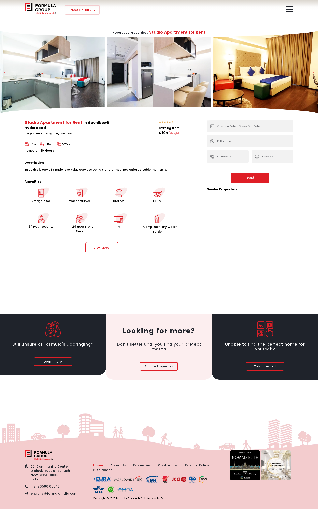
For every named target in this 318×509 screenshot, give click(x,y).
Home (98, 465)
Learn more (53, 362)
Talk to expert (265, 366)
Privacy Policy (197, 465)
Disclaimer (102, 470)
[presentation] (5, 72)
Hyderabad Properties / (131, 33)
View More (101, 248)
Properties (142, 465)
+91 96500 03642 (45, 486)
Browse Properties (159, 366)
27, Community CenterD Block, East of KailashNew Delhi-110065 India (50, 472)
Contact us (168, 465)
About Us (118, 465)
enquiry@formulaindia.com (54, 493)
